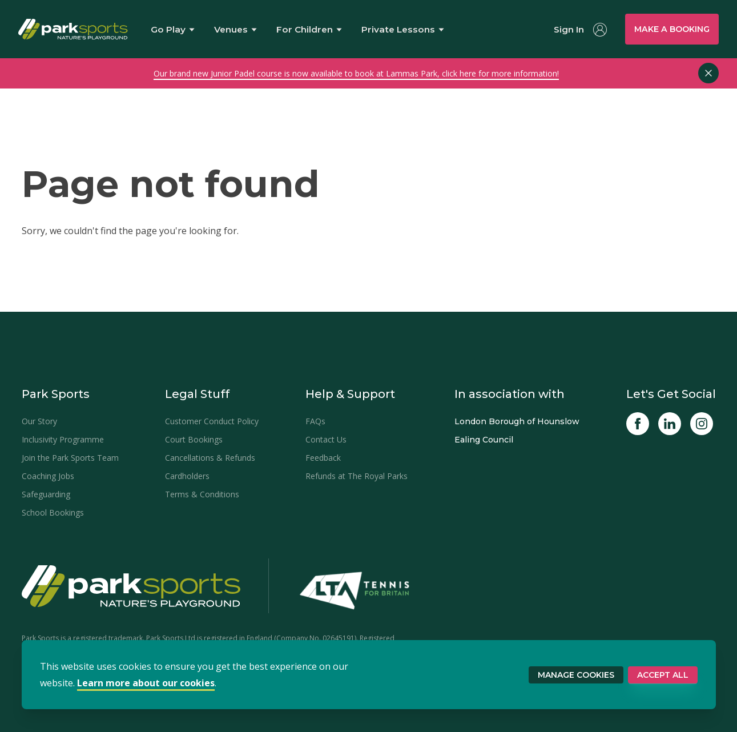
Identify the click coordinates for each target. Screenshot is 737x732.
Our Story (39, 421)
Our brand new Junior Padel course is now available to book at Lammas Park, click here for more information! (356, 73)
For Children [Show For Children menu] (309, 29)
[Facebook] (637, 423)
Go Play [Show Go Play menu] (173, 29)
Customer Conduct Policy (212, 421)
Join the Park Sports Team (70, 457)
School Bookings (53, 512)
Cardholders (187, 475)
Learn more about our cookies (146, 683)
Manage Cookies (576, 675)
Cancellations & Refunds (210, 457)
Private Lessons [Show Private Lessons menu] (402, 29)
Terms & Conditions (202, 494)
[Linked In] (669, 423)
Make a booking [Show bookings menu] (672, 29)
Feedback (323, 457)
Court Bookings (194, 439)
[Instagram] (701, 423)
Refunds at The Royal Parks (356, 475)
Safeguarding (46, 494)
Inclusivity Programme (63, 439)
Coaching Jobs (48, 475)
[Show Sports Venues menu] (236, 29)
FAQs (315, 421)
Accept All (662, 675)
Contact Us (326, 439)
